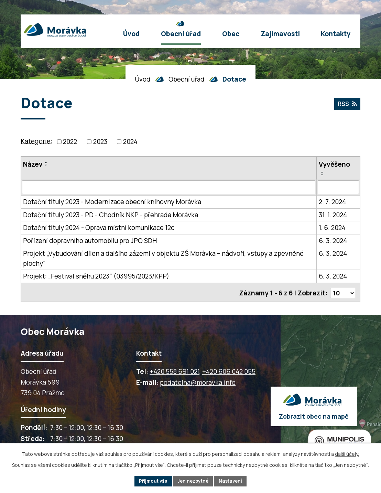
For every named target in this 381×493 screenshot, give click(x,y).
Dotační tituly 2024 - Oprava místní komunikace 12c (98, 227)
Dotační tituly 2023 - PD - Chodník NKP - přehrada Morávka (110, 214)
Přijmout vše (150, 481)
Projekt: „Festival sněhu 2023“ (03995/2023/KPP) (96, 276)
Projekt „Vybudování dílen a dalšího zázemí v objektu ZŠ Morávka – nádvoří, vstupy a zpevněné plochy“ (163, 258)
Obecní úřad (186, 79)
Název (33, 164)
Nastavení (233, 481)
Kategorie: (36, 140)
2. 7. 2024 (332, 201)
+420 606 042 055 (228, 369)
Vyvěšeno (334, 164)
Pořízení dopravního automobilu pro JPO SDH (90, 240)
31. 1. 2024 (333, 214)
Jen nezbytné (193, 481)
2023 (100, 141)
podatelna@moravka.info (198, 380)
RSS (346, 105)
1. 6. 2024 (332, 227)
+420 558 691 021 (174, 369)
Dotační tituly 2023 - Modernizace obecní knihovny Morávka (112, 201)
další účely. (347, 453)
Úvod (143, 79)
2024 (130, 141)
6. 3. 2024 (333, 240)
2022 (70, 141)
